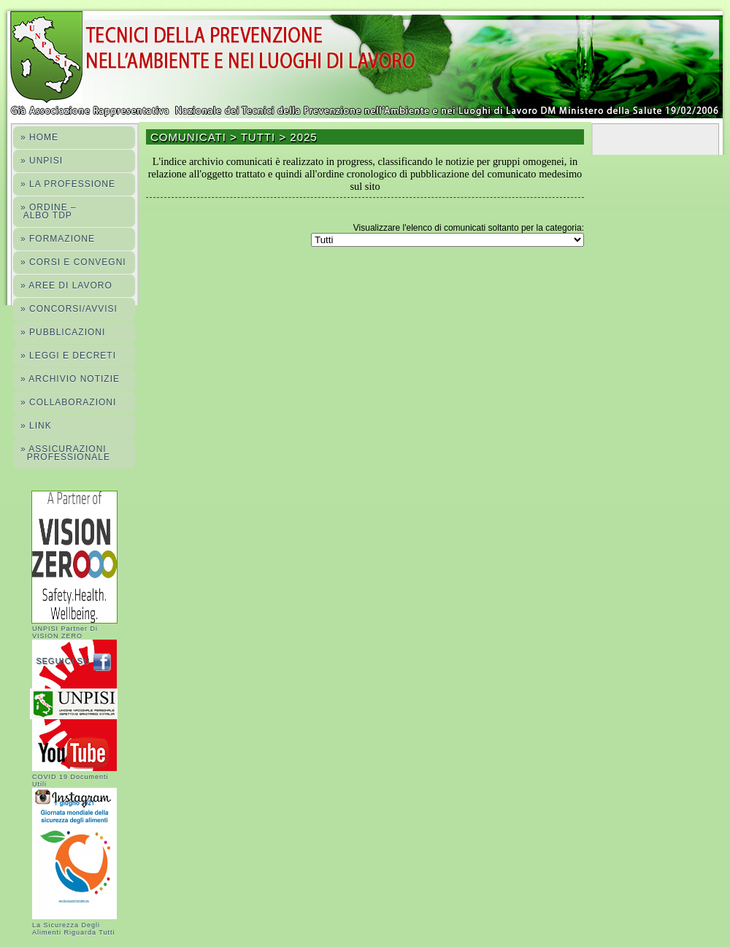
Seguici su (77, 660)
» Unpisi (41, 161)
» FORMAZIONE (57, 239)
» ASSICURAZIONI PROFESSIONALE (65, 453)
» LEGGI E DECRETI (68, 355)
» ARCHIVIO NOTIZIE (70, 379)
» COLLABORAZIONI (68, 402)
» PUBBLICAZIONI (62, 332)
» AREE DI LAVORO (66, 285)
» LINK (36, 426)
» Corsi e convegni (73, 262)
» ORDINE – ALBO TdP (48, 211)
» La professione (67, 184)
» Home (39, 137)
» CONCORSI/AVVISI (69, 309)
